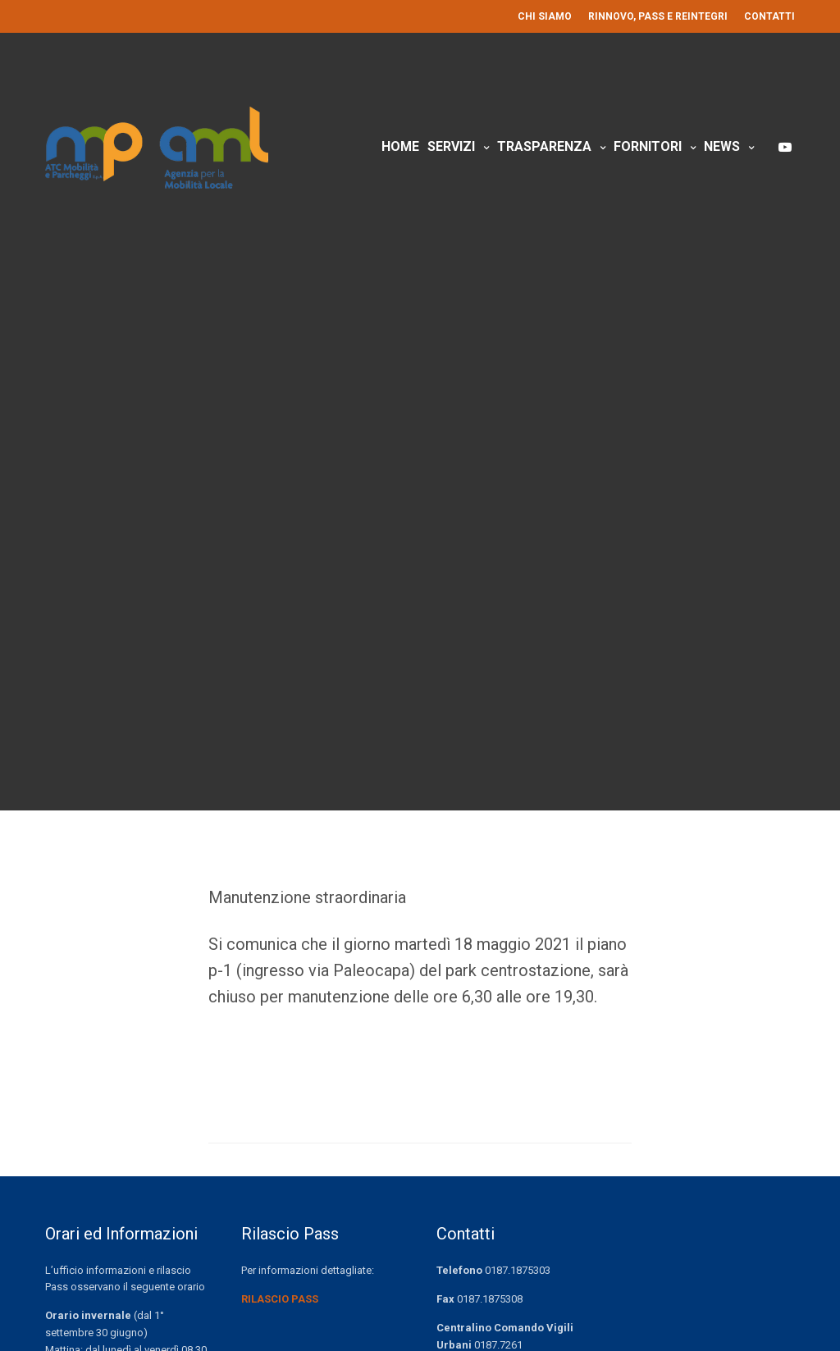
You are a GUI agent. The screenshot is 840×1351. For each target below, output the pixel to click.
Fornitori (648, 146)
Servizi (451, 146)
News (722, 146)
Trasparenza (544, 146)
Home (400, 146)
